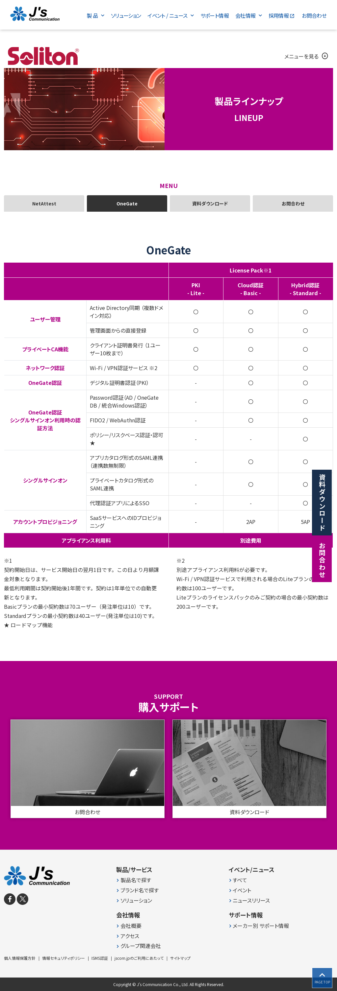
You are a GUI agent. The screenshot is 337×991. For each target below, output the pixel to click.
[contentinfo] (168, 920)
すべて (240, 880)
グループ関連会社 (140, 945)
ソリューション (136, 900)
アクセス (129, 935)
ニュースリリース (251, 900)
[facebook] (9, 899)
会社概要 (131, 925)
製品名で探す (135, 880)
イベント (242, 890)
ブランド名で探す (139, 890)
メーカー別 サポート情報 (261, 925)
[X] (22, 899)
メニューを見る (306, 56)
